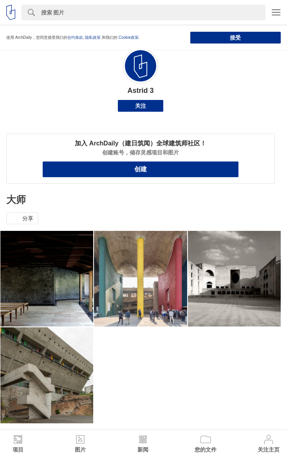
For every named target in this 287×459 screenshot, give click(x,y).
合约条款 (75, 37)
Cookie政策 (129, 37)
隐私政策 (93, 37)
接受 (235, 37)
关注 (140, 106)
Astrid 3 (140, 90)
